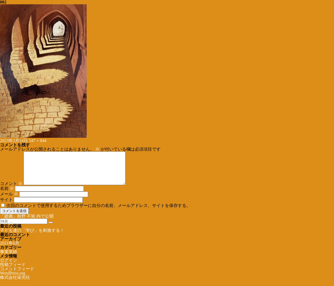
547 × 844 (37, 140)
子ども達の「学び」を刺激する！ (32, 236)
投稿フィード (13, 271)
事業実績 (8, 258)
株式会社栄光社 (15, 283)
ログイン (8, 266)
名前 (7, 195)
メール (9, 200)
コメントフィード (17, 275)
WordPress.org (12, 279)
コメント (11, 190)
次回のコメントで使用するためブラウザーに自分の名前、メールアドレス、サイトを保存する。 (98, 212)
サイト (6, 206)
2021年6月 (9, 249)
